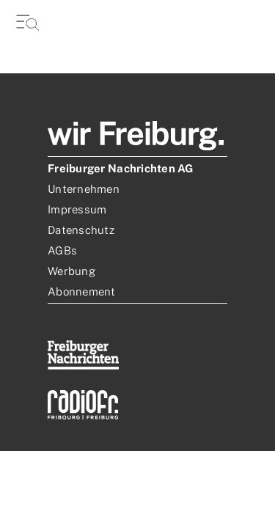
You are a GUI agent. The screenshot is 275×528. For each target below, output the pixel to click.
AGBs (62, 250)
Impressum (77, 209)
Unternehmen (84, 189)
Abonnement (82, 291)
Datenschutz (81, 230)
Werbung (71, 271)
